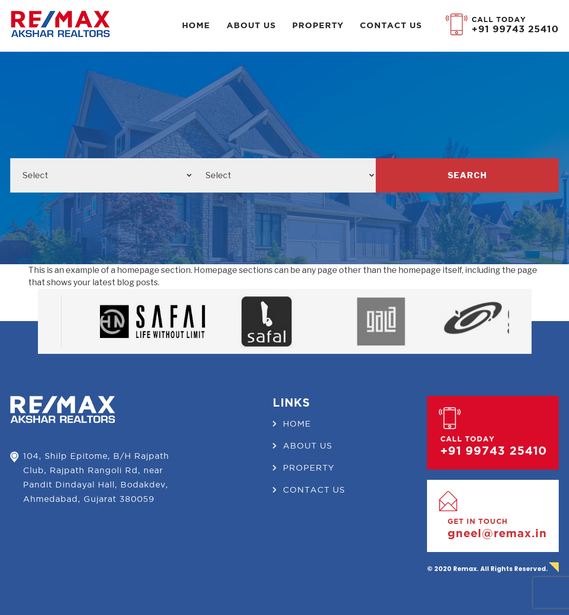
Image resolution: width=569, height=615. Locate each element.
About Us (251, 25)
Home (196, 25)
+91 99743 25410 (515, 29)
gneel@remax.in (497, 532)
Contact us (391, 25)
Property (317, 25)
